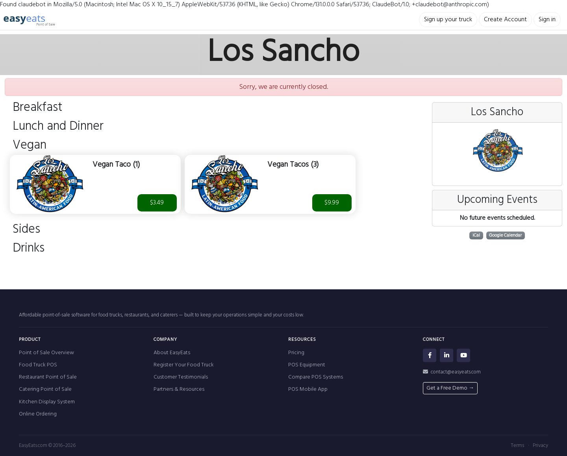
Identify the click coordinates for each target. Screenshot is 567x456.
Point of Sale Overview (46, 352)
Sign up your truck (448, 20)
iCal (476, 235)
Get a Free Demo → (450, 388)
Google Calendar (505, 235)
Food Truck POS (38, 365)
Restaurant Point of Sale (48, 377)
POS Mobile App (308, 389)
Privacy (540, 445)
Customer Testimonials (181, 377)
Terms (517, 445)
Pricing (296, 352)
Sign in (547, 20)
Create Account (505, 20)
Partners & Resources (179, 389)
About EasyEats (172, 352)
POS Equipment (306, 365)
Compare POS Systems (315, 377)
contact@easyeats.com (452, 372)
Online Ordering (38, 414)
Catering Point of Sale (45, 389)
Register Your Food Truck (184, 365)
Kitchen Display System (47, 401)
